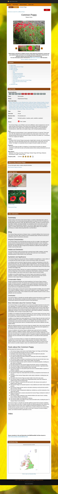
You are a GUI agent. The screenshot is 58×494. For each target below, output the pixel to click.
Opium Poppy (16, 106)
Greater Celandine (20, 104)
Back (47, 9)
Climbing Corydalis (41, 102)
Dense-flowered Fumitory (30, 103)
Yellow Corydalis (12, 109)
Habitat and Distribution (18, 74)
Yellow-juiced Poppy (30, 109)
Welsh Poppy (21, 107)
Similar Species (14, 68)
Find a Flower (15, 4)
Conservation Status (17, 77)
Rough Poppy (46, 106)
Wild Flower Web (12, 1)
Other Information (14, 69)
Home (10, 4)
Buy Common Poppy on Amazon (15, 167)
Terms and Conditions (29, 483)
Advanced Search (23, 4)
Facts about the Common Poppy (20, 81)
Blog (14, 72)
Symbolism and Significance (19, 76)
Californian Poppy (32, 102)
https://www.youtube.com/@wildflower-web (18, 436)
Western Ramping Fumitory (30, 107)
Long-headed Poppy (33, 104)
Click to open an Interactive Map (29, 473)
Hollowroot (26, 104)
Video (14, 82)
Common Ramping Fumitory (19, 103)
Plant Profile (13, 65)
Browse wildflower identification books (29, 59)
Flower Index (31, 4)
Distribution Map (14, 84)
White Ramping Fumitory (42, 107)
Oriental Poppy (22, 106)
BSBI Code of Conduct (35, 57)
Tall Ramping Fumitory (13, 107)
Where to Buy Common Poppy (17, 66)
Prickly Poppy (29, 106)
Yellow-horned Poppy (20, 109)
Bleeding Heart (25, 102)
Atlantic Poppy (12, 102)
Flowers (15, 7)
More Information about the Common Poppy (22, 80)
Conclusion (15, 78)
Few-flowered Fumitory (41, 103)
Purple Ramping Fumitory (37, 106)
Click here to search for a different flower (16, 11)
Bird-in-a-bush (18, 102)
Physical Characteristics (18, 73)
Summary (15, 70)
